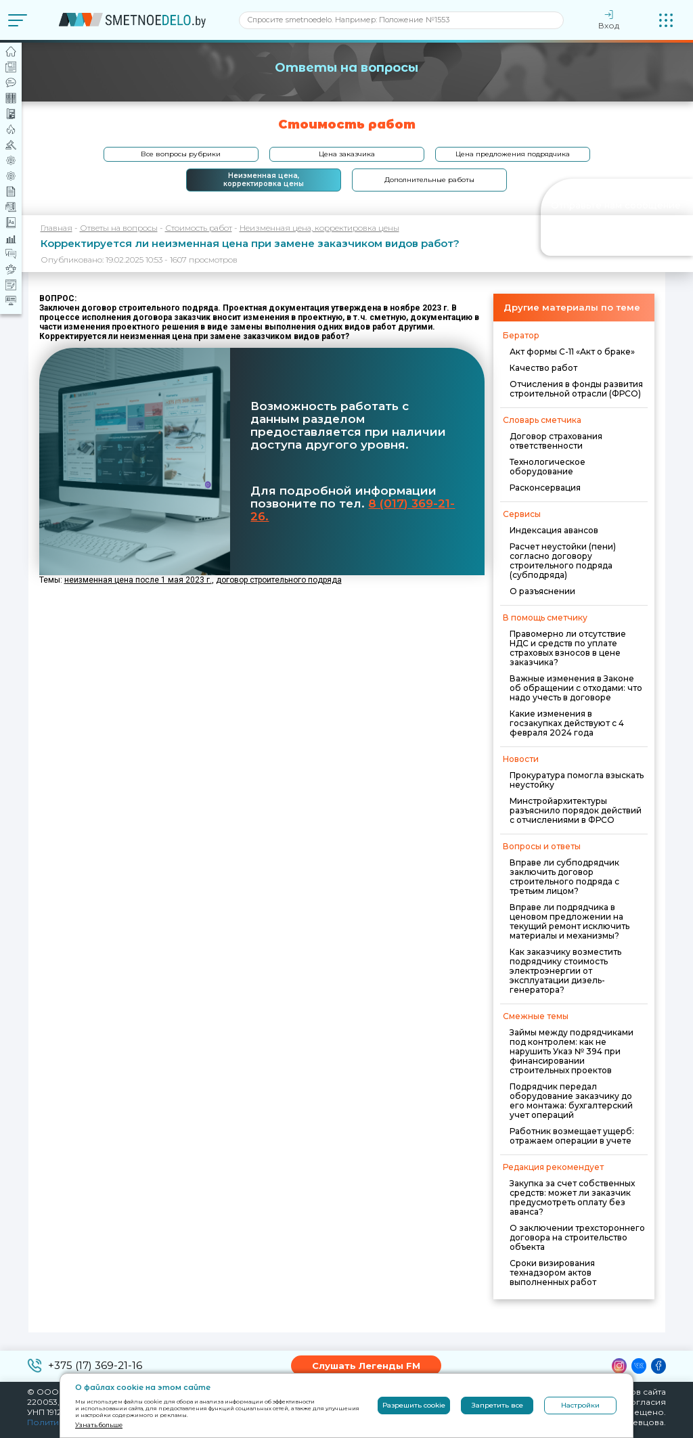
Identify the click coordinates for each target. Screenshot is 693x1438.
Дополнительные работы (429, 179)
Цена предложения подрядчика (512, 154)
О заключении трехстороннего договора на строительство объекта (577, 1237)
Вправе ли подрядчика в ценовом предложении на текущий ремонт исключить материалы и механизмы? (569, 921)
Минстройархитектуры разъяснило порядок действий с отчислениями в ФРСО (576, 810)
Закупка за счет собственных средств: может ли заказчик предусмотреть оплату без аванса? (572, 1197)
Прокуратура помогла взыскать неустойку (577, 780)
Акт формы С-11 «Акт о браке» (572, 351)
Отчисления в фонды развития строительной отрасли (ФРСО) (576, 389)
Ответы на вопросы (119, 228)
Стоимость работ (198, 228)
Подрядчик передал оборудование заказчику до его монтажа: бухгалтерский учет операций (571, 1100)
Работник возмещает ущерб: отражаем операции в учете (572, 1136)
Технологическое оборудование (547, 466)
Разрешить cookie (413, 1405)
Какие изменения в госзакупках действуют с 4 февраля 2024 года (567, 723)
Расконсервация (545, 487)
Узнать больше (98, 1425)
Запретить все (497, 1405)
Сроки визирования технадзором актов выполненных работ (553, 1272)
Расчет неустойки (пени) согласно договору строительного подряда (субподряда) (563, 560)
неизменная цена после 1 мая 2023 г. (138, 580)
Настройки (580, 1405)
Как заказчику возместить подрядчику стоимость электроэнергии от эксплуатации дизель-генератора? (565, 971)
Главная (56, 228)
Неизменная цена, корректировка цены (263, 179)
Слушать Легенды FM (366, 1365)
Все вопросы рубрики (181, 154)
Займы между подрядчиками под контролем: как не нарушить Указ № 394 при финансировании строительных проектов (571, 1051)
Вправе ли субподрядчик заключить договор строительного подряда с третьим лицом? (564, 876)
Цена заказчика (347, 154)
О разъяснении (542, 591)
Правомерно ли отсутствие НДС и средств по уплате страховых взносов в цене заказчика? (568, 648)
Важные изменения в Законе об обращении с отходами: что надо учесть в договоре (576, 687)
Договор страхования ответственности (556, 441)
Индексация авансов (554, 530)
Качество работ (543, 368)
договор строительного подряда (279, 580)
